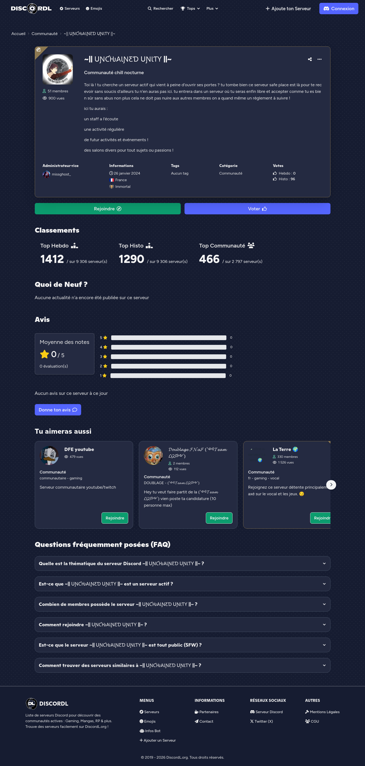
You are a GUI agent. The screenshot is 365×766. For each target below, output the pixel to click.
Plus (210, 8)
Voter (272, 757)
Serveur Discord (269, 712)
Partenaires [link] (209, 712)
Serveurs (70, 8)
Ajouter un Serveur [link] (160, 740)
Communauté (230, 173)
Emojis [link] (94, 8)
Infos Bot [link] (152, 731)
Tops (188, 8)
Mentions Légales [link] (325, 712)
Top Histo (136, 245)
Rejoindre (107, 209)
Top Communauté (227, 245)
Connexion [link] (338, 8)
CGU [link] (315, 721)
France (118, 180)
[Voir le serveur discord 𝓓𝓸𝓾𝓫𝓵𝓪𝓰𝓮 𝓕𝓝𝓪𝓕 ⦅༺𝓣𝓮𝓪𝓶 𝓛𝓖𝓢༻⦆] (188, 484)
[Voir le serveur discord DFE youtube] (84, 484)
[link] (288, 8)
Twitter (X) (264, 721)
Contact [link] (206, 721)
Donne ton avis (58, 410)
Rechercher (160, 8)
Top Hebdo (59, 245)
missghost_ (61, 174)
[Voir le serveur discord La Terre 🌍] (292, 484)
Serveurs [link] (151, 712)
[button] (310, 58)
